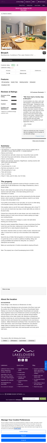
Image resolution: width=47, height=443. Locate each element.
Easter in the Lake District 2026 (38, 376)
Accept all (23, 440)
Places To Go (22, 5)
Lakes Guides (37, 5)
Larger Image (7, 47)
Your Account (41, 1)
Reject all (23, 435)
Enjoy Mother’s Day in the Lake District (39, 383)
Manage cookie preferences (22, 377)
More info (20, 384)
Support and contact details (23, 369)
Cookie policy (21, 374)
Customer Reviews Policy (22, 381)
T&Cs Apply (24, 10)
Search (43, 398)
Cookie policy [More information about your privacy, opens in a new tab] (17, 428)
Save (44, 52)
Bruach (4, 53)
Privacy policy (21, 372)
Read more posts (38, 386)
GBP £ (34, 1)
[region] (23, 430)
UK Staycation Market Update (39, 380)
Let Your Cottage (20, 1)
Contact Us (27, 1)
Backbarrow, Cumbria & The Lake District (18, 55)
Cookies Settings (23, 431)
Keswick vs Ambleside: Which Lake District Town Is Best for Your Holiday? (39, 371)
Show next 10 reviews (38, 141)
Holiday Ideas (29, 5)
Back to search (7, 13)
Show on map (23, 73)
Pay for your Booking (23, 386)
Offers (43, 5)
